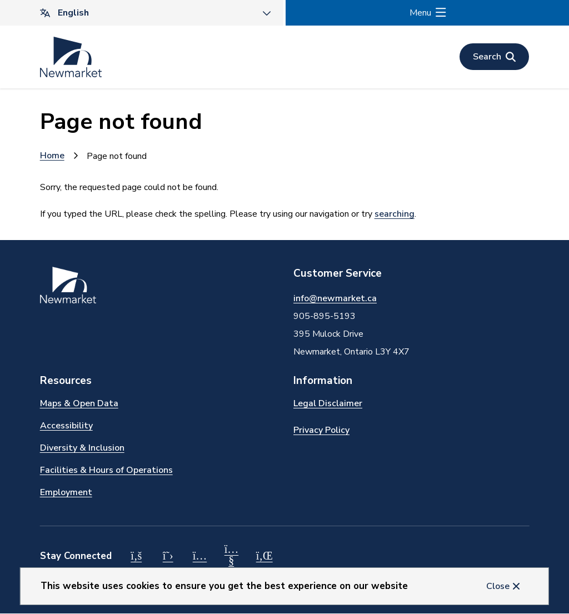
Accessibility (66, 426)
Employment (66, 492)
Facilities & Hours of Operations (106, 470)
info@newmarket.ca (335, 298)
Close (498, 586)
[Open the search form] (494, 56)
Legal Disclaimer (327, 403)
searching (395, 214)
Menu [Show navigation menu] (420, 13)
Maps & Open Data (79, 403)
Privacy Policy (321, 430)
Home (52, 155)
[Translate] (141, 13)
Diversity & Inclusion (82, 448)
